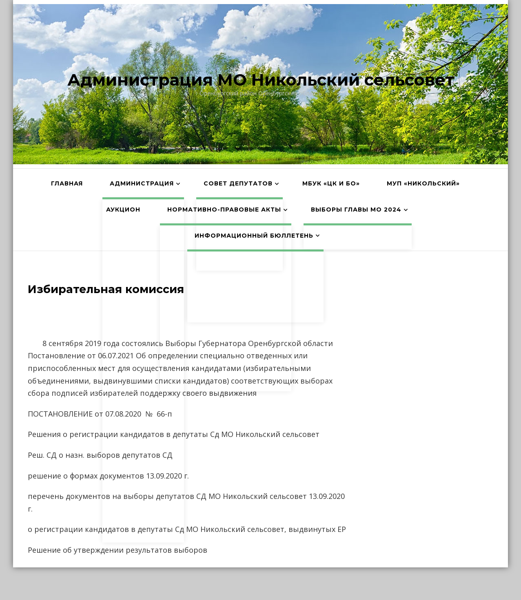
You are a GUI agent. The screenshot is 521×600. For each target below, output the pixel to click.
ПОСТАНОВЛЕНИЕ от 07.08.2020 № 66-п (100, 414)
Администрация (142, 183)
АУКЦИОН (123, 209)
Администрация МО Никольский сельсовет (260, 80)
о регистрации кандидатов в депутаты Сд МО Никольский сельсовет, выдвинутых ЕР (187, 529)
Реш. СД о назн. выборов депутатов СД (100, 455)
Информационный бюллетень (254, 235)
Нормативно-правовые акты (224, 209)
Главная (67, 183)
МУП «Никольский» (423, 183)
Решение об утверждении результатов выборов (117, 550)
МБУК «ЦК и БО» (331, 183)
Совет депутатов (238, 183)
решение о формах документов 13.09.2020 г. (108, 476)
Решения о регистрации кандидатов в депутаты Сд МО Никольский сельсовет (173, 434)
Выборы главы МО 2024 (356, 209)
